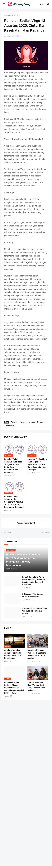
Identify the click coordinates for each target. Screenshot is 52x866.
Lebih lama (44, 533)
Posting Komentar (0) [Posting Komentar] (26, 523)
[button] (4, 4)
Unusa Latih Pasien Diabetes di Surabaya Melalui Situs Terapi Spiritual (36, 654)
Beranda (8, 16)
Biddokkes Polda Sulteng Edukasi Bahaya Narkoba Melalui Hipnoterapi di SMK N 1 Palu (14, 687)
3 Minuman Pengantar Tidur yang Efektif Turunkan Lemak (34, 611)
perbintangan (10, 425)
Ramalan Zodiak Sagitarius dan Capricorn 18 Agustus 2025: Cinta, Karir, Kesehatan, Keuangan (14, 502)
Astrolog (17, 16)
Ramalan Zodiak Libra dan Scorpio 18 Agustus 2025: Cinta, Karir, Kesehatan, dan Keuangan (37, 464)
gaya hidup (30, 422)
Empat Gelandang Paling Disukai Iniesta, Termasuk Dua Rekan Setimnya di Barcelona (33, 581)
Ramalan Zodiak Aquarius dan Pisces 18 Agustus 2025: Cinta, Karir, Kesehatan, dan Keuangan (13, 465)
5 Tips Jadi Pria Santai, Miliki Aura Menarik (32, 595)
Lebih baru (7, 533)
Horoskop (41, 422)
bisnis (22, 422)
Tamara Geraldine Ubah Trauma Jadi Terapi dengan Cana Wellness (36, 686)
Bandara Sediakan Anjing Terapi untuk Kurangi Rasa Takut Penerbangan (12, 654)
